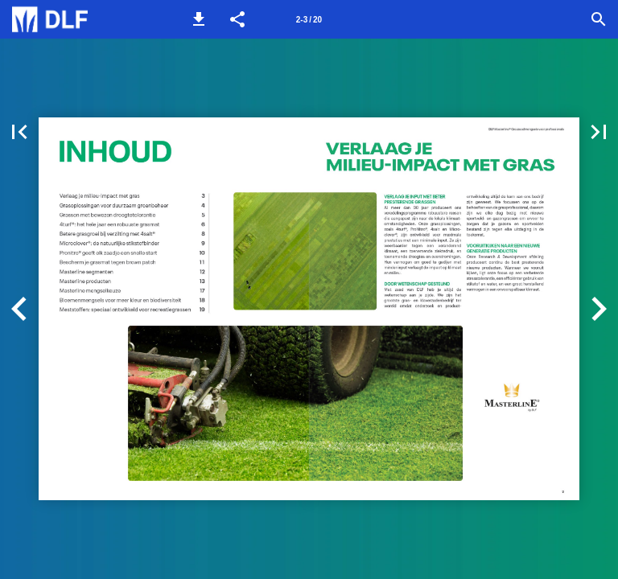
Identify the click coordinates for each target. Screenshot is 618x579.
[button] (198, 19)
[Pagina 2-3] (309, 19)
